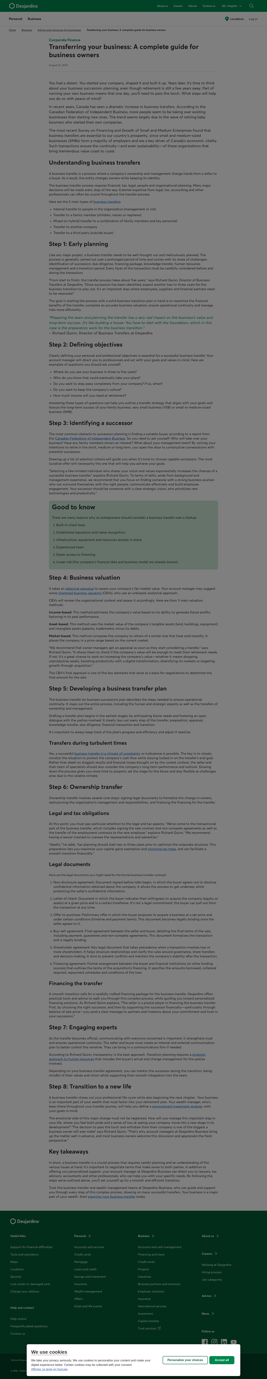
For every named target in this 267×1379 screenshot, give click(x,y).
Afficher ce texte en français (49, 1369)
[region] (133, 1360)
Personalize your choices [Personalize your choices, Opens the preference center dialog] (185, 1360)
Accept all (222, 1360)
